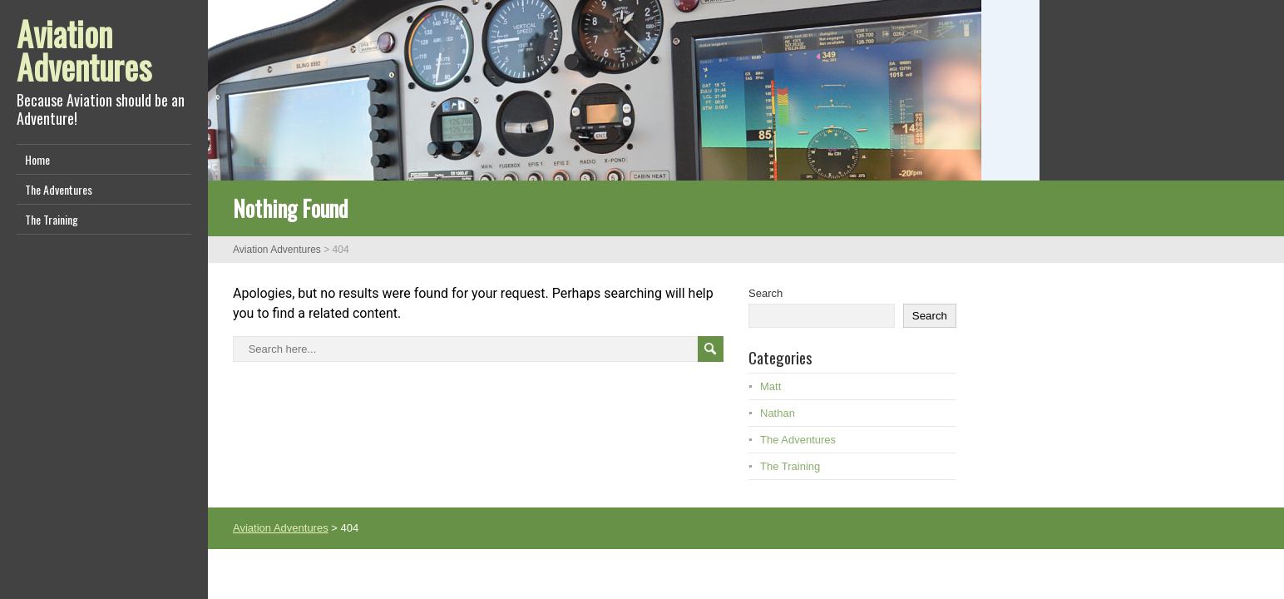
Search (765, 293)
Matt (770, 386)
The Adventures (58, 189)
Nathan (777, 413)
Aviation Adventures (84, 50)
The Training (51, 219)
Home (37, 159)
